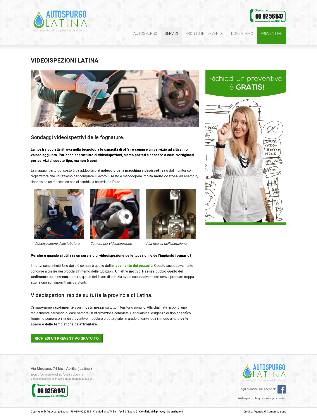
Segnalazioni (175, 411)
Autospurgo (145, 33)
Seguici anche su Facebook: (262, 389)
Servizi (171, 33)
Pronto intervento (204, 33)
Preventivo (271, 33)
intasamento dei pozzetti (132, 266)
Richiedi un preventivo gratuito (67, 338)
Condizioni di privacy (152, 411)
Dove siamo (242, 33)
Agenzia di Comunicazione (269, 411)
